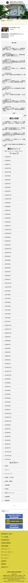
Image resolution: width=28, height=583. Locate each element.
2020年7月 (8, 344)
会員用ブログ (4, 567)
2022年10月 (8, 252)
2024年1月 (8, 226)
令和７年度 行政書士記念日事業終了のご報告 (13, 74)
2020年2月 (8, 360)
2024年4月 (8, 214)
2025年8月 (8, 180)
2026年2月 (8, 160)
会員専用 (7, 496)
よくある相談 (4, 537)
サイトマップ (4, 558)
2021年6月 (8, 302)
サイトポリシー (5, 555)
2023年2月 (8, 245)
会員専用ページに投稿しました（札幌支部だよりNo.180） (13, 68)
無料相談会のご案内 (6, 534)
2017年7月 (8, 459)
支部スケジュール (9, 493)
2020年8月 (8, 340)
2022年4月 (8, 268)
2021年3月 (8, 314)
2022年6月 (8, 264)
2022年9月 (8, 256)
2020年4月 (8, 352)
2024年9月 (8, 203)
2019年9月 (8, 379)
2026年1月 (8, 164)
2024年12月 (8, 195)
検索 (14, 113)
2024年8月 (8, 206)
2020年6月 (8, 348)
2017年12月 (8, 452)
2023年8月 (8, 237)
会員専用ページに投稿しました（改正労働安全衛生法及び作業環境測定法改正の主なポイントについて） (13, 61)
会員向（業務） (9, 481)
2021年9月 (8, 291)
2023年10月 (8, 233)
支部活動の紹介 (5, 540)
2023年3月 (8, 241)
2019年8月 (8, 383)
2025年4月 (8, 187)
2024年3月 (8, 218)
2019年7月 (8, 386)
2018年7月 (8, 429)
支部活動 (7, 485)
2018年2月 (8, 444)
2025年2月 (8, 191)
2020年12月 (8, 325)
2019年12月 (8, 367)
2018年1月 (8, 448)
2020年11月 (8, 329)
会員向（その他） (9, 477)
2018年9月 (8, 425)
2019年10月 (8, 375)
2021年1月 (8, 321)
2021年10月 (8, 287)
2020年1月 (8, 363)
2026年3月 (8, 157)
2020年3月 (8, 356)
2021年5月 (8, 306)
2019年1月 (8, 409)
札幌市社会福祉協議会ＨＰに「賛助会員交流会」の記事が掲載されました (13, 54)
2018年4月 (8, 436)
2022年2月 (8, 275)
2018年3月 (8, 440)
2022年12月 (8, 249)
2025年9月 (8, 176)
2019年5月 (8, 394)
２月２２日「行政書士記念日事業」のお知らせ (13, 94)
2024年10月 (8, 199)
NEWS (6, 466)
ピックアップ (8, 473)
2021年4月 (8, 310)
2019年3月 (8, 402)
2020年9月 (8, 337)
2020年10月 (8, 333)
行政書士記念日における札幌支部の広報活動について (13, 88)
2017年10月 (8, 455)
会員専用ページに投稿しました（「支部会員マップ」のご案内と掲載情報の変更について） (13, 81)
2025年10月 (8, 172)
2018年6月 (8, 432)
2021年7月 (8, 298)
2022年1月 (8, 279)
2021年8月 (8, 294)
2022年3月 (8, 271)
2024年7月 (8, 210)
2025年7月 (8, 183)
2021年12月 (8, 283)
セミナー (7, 470)
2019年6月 (8, 390)
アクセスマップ (5, 549)
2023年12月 (8, 229)
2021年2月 (8, 318)
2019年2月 (8, 406)
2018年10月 (8, 421)
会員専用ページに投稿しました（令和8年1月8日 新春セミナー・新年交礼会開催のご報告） (13, 108)
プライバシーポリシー (7, 552)
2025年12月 (8, 168)
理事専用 (7, 500)
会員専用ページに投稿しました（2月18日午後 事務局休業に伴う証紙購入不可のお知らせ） (13, 101)
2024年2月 (8, 222)
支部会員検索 (4, 546)
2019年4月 (8, 398)
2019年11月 (8, 371)
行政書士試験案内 (6, 543)
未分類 (6, 489)
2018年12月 (8, 413)
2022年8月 (8, 260)
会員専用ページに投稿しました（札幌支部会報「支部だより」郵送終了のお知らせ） (13, 48)
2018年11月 (8, 417)
